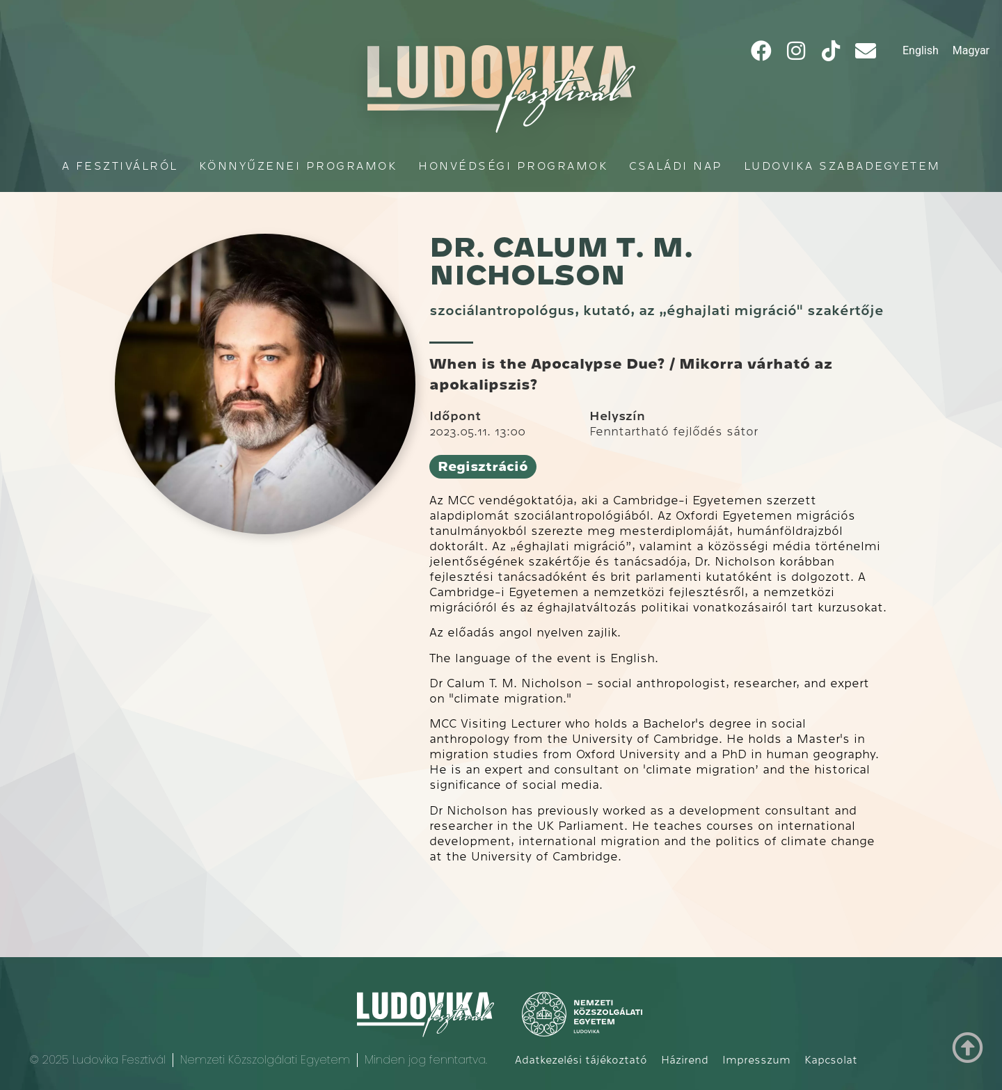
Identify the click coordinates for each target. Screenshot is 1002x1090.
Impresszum (756, 1060)
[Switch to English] (921, 51)
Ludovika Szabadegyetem (842, 166)
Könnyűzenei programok (298, 166)
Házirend (684, 1060)
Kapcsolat (830, 1060)
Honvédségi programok (513, 166)
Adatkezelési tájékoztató (581, 1060)
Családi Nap (676, 166)
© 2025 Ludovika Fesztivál (97, 1060)
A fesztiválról (120, 166)
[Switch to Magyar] (971, 51)
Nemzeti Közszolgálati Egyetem (265, 1060)
